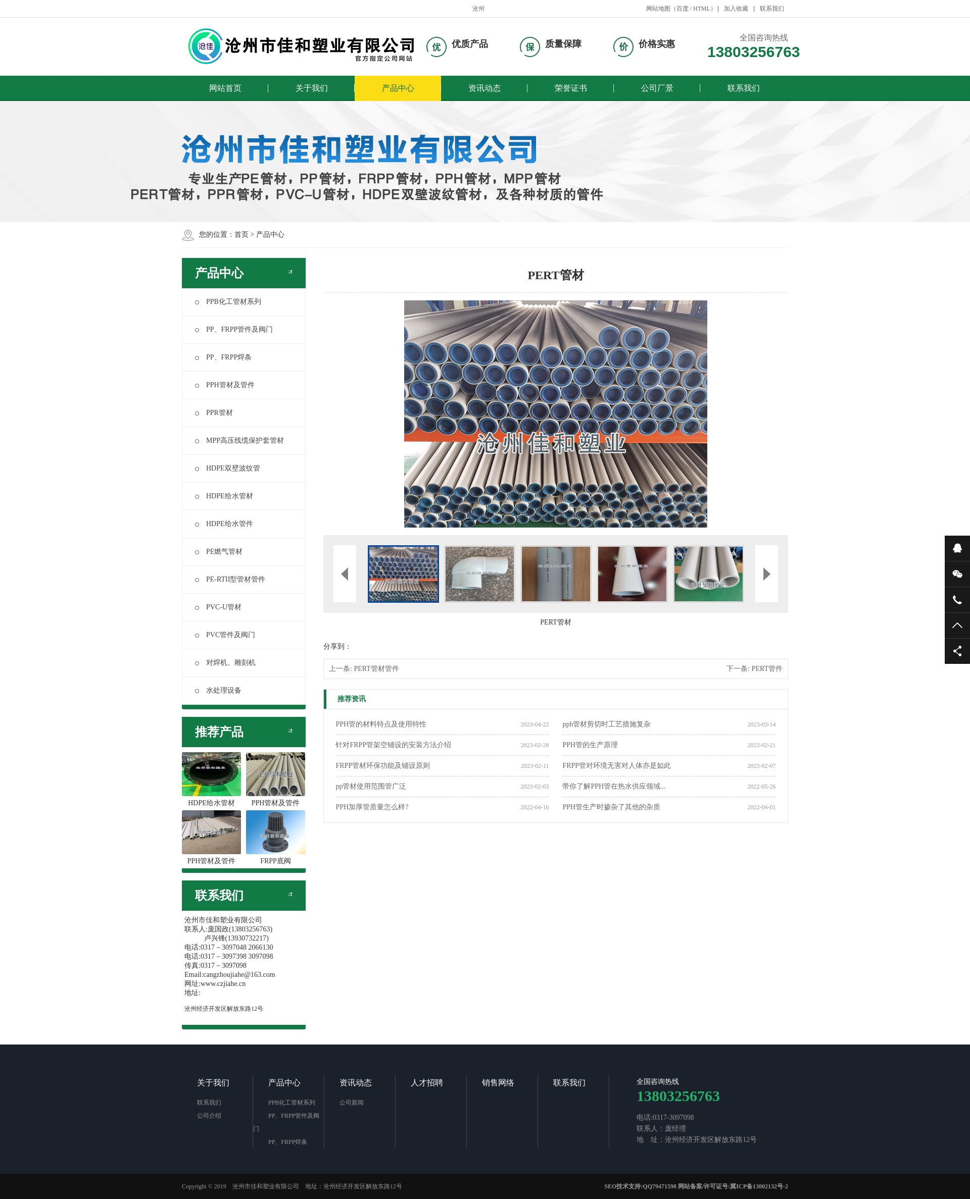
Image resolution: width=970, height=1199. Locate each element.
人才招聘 (427, 1082)
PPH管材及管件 (225, 385)
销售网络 (498, 1082)
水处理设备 (218, 690)
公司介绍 (209, 1115)
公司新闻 (352, 1102)
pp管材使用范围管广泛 (370, 786)
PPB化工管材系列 (228, 301)
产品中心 (398, 88)
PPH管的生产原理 (590, 745)
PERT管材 (555, 622)
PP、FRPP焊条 (223, 357)
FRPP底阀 (275, 837)
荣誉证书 (571, 88)
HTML (701, 8)
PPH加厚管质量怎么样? (371, 807)
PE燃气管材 (219, 551)
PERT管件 (767, 668)
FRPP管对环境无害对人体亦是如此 (616, 765)
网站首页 (225, 88)
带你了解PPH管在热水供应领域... (613, 786)
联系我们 (772, 8)
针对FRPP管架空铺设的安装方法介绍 (393, 745)
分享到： (337, 646)
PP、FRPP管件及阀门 (234, 329)
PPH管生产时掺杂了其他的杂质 (611, 807)
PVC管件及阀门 (225, 635)
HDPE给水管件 (224, 524)
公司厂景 (657, 88)
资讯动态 (484, 88)
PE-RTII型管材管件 (230, 579)
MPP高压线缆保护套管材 (239, 440)
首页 (241, 234)
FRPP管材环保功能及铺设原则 (382, 765)
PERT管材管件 (376, 668)
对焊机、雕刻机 (225, 662)
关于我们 (312, 88)
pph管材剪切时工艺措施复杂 (606, 724)
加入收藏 (736, 8)
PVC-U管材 (218, 607)
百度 (682, 8)
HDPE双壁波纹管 (227, 468)
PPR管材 (214, 412)
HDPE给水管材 (224, 496)
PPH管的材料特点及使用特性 (380, 724)
